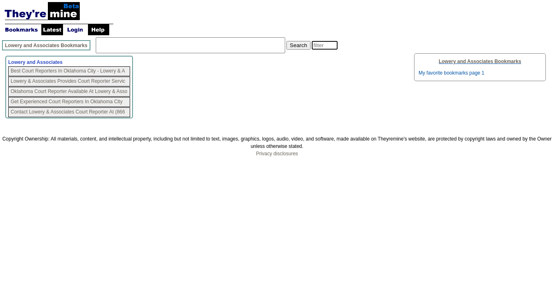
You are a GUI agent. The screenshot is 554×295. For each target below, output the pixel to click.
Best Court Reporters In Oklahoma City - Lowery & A (68, 71)
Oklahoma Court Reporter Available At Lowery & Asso (69, 91)
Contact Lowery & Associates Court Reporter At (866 (68, 112)
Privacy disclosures (277, 154)
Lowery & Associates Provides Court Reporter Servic (68, 81)
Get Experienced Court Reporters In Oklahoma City (66, 101)
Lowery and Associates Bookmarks (46, 45)
